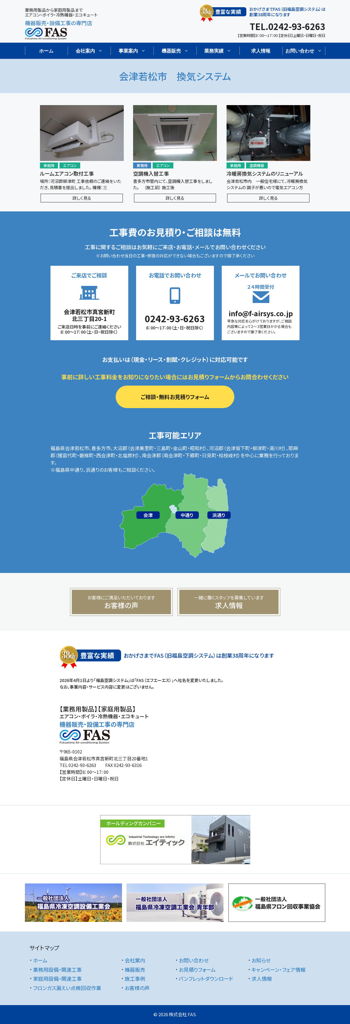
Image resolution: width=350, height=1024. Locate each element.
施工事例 (135, 978)
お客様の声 (137, 988)
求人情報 (260, 50)
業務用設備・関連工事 (57, 969)
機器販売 (135, 969)
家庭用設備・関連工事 (57, 978)
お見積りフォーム (197, 969)
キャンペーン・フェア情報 (278, 969)
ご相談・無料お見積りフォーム (175, 397)
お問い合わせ (193, 960)
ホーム (46, 50)
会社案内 (135, 960)
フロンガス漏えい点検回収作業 (67, 988)
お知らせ (260, 960)
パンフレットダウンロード (206, 978)
